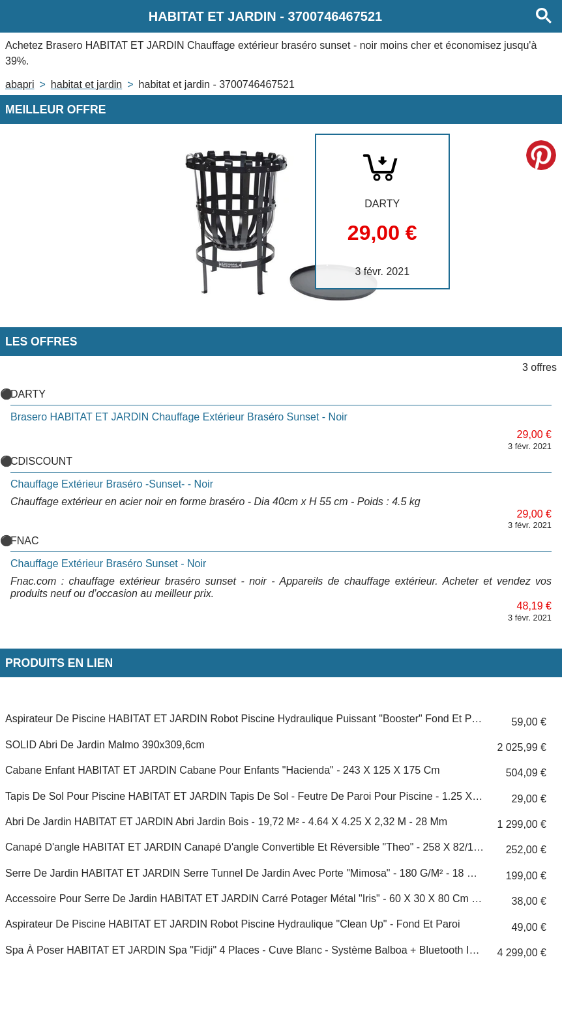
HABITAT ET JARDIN (86, 84)
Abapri (19, 84)
